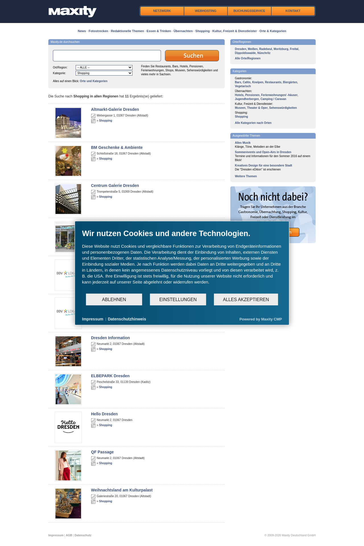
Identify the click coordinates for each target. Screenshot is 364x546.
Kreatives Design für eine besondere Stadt (263, 165)
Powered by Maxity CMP (260, 319)
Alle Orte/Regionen (247, 58)
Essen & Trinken (159, 31)
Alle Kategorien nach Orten (253, 122)
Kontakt (293, 10)
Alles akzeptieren (246, 299)
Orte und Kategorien (93, 81)
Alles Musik (243, 142)
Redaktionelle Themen (127, 31)
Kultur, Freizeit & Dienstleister (234, 31)
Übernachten (183, 31)
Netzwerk (162, 10)
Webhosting (205, 10)
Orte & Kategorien (272, 31)
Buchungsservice (249, 10)
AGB (69, 535)
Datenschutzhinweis (127, 319)
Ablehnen (114, 299)
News (82, 31)
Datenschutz (83, 535)
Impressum (55, 535)
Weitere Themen (246, 176)
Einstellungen (178, 299)
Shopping (202, 31)
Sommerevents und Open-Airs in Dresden (263, 152)
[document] (182, 261)
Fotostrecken (98, 31)
